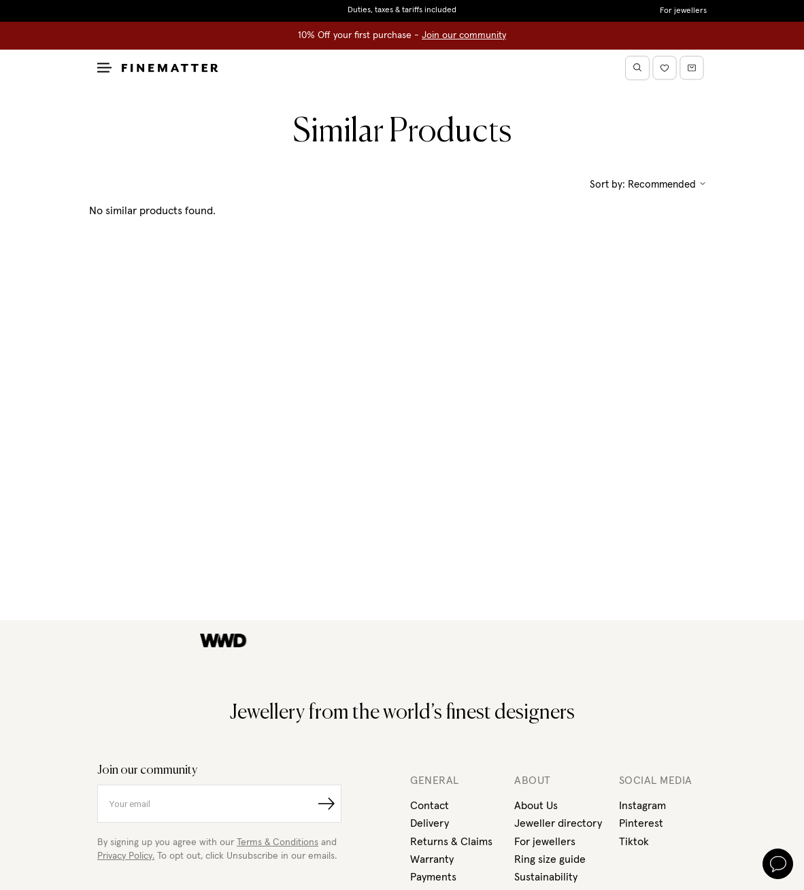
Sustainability (545, 877)
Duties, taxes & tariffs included (402, 10)
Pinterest (641, 823)
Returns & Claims (451, 841)
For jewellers (683, 11)
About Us (536, 805)
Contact (429, 805)
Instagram (642, 805)
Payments (433, 877)
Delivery (429, 823)
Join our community (464, 35)
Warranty (432, 859)
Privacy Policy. (125, 856)
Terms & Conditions (277, 842)
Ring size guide (550, 859)
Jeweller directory (558, 823)
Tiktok (634, 841)
